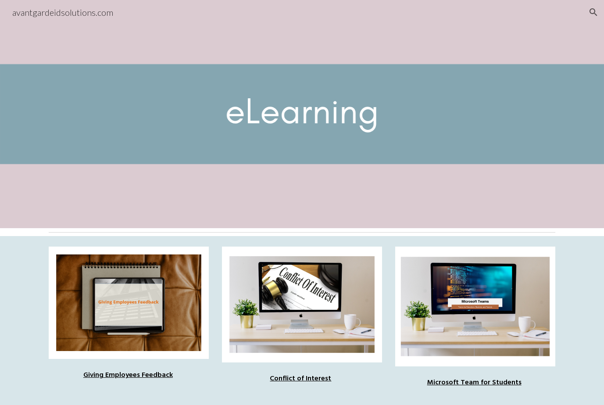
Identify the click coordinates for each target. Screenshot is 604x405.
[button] (593, 12)
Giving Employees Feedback (128, 375)
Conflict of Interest (300, 378)
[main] (129, 373)
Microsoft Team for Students (474, 382)
